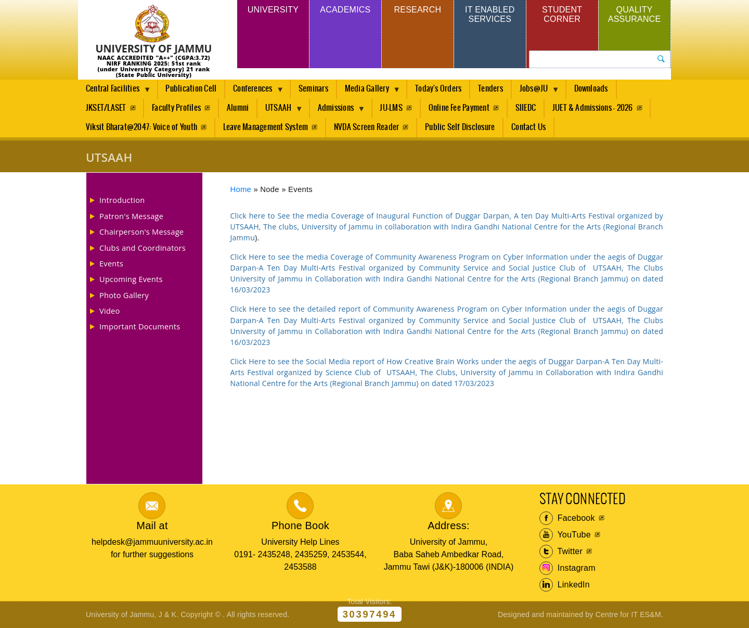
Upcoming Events (131, 279)
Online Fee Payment (459, 108)
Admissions (338, 111)
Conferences (254, 91)
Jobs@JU (536, 91)
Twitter (561, 551)
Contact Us (528, 127)
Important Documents (139, 326)
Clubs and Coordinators (142, 247)
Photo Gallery (124, 295)
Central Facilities (114, 91)
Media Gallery (369, 91)
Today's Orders (438, 88)
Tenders (490, 88)
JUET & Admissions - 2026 (592, 108)
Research (417, 9)
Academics (345, 9)
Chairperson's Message (141, 231)
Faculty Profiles (176, 108)
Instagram (567, 568)
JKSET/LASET (106, 108)
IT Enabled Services (489, 14)
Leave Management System (265, 127)
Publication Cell (190, 88)
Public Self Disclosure (460, 127)
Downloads (591, 88)
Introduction (122, 200)
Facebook (567, 518)
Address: (449, 525)
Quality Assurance (634, 14)
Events (111, 263)
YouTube (565, 535)
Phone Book (300, 525)
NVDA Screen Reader (366, 127)
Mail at (151, 525)
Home (241, 189)
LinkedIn (564, 585)
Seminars (313, 88)
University (273, 9)
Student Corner (562, 14)
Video (109, 310)
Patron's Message (131, 216)
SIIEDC (525, 108)
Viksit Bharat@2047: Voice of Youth (141, 127)
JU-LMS (391, 108)
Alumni (238, 108)
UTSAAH (280, 111)
